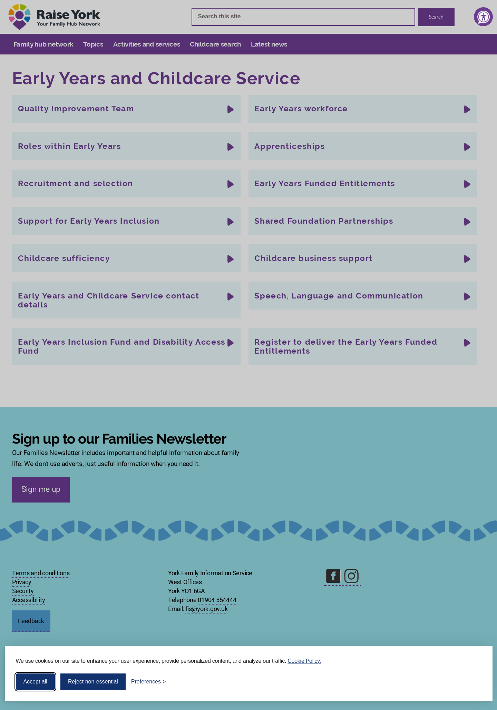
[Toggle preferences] (148, 682)
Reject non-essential (93, 681)
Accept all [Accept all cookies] (35, 681)
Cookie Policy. (304, 661)
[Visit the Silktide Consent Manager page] (477, 682)
